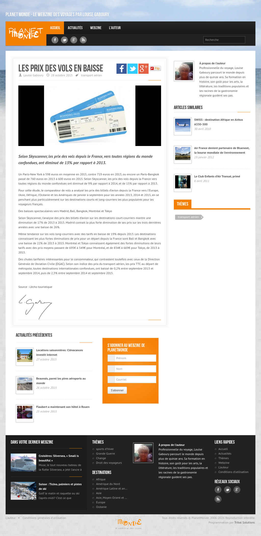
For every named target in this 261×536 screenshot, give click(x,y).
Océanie (101, 507)
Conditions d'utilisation (233, 472)
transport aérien (91, 75)
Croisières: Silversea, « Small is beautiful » (59, 458)
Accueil (55, 28)
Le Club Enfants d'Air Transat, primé (217, 176)
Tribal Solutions (244, 522)
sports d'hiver (105, 449)
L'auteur (115, 28)
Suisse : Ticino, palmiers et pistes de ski (60, 486)
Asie (98, 493)
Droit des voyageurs (109, 463)
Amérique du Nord (108, 484)
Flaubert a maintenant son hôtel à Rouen (62, 407)
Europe (100, 502)
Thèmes (182, 203)
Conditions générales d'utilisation (44, 518)
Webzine (95, 28)
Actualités (75, 28)
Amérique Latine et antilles (112, 488)
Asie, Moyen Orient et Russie (112, 498)
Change (101, 458)
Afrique (101, 479)
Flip (155, 68)
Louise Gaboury (26, 33)
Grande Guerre (105, 453)
